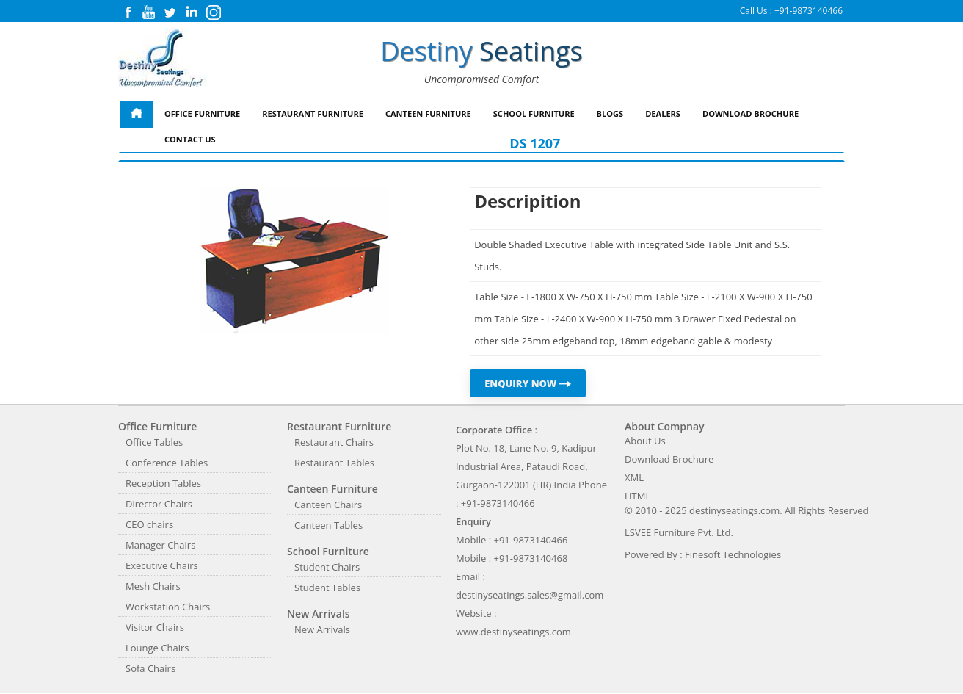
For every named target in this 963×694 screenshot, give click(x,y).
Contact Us (190, 139)
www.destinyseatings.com (513, 631)
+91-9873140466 (808, 10)
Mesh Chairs (153, 586)
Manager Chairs (160, 545)
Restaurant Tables (334, 462)
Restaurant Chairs (334, 442)
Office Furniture (202, 113)
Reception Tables (163, 483)
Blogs (610, 113)
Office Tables (154, 442)
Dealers (662, 113)
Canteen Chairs (328, 504)
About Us (645, 440)
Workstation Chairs (168, 606)
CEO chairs (149, 524)
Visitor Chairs (155, 627)
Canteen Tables (328, 525)
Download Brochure (750, 113)
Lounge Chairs (157, 647)
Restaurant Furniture (312, 113)
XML (634, 477)
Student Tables (327, 587)
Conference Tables (167, 462)
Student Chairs (327, 567)
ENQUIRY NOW (527, 383)
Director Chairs (159, 503)
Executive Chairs (162, 565)
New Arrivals (322, 629)
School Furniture (534, 113)
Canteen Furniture (428, 113)
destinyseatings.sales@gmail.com (529, 594)
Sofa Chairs (150, 668)
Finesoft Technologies (733, 554)
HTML (637, 495)
